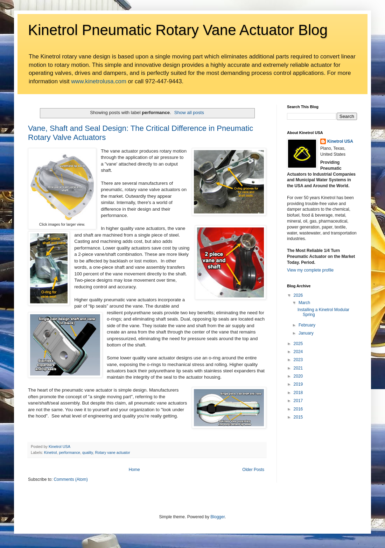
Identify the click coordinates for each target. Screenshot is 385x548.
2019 (298, 384)
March (304, 302)
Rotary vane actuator (112, 452)
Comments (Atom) (71, 479)
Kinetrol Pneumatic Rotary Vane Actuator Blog (178, 30)
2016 (298, 409)
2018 (298, 392)
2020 (298, 376)
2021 (298, 368)
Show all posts (189, 112)
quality (87, 452)
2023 (298, 359)
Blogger (217, 516)
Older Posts (253, 469)
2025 (298, 343)
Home (134, 469)
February (307, 325)
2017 (298, 400)
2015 (298, 417)
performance (69, 452)
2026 (298, 295)
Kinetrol (50, 452)
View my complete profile (310, 270)
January (306, 333)
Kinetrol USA (340, 141)
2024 (298, 351)
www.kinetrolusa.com (98, 81)
